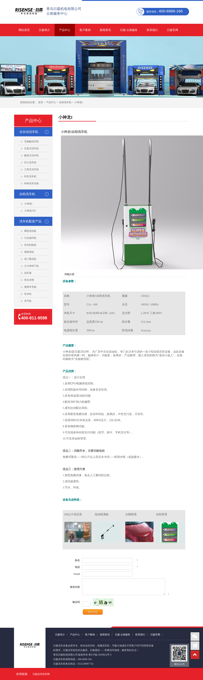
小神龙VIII (30, 210)
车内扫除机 (30, 245)
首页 (40, 102)
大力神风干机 (31, 266)
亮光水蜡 (29, 280)
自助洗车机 (65, 102)
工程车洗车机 (31, 169)
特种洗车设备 (31, 183)
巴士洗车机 (30, 162)
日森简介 (44, 29)
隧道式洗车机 (31, 155)
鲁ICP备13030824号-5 (100, 654)
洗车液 (27, 273)
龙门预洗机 (30, 259)
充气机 (27, 301)
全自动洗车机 (28, 132)
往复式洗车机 (31, 148)
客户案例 (85, 29)
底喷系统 (29, 252)
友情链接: (22, 673)
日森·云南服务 (129, 29)
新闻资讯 (105, 29)
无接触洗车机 (31, 141)
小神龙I (79, 102)
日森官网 (172, 29)
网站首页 (24, 29)
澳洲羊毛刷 (30, 287)
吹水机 (27, 294)
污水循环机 (30, 238)
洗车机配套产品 (30, 221)
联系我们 (152, 29)
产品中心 (64, 29)
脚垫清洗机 (30, 231)
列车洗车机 (30, 176)
